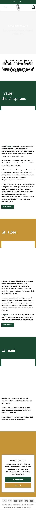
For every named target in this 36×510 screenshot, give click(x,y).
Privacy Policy (7, 504)
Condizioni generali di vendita (23, 504)
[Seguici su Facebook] (12, 2)
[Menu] (5, 7)
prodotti (9, 146)
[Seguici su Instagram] (14, 2)
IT (22, 2)
